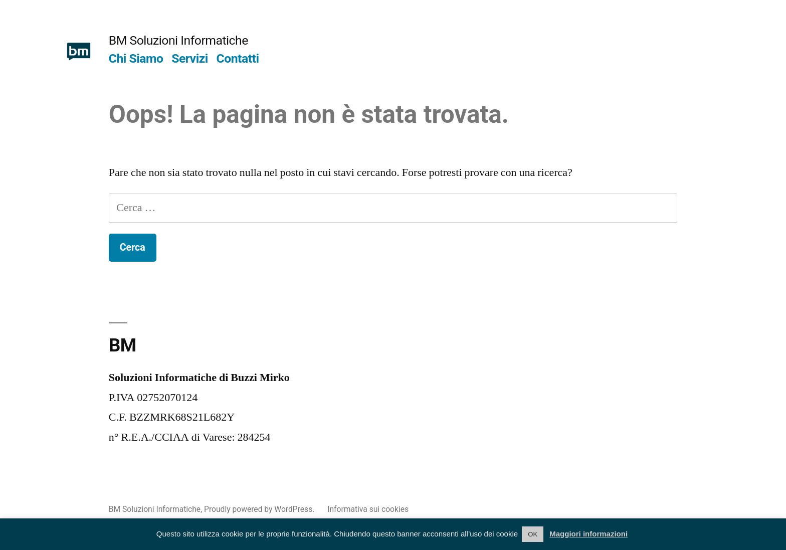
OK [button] (532, 534)
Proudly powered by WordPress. (260, 509)
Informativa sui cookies (368, 509)
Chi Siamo (136, 58)
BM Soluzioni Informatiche (178, 40)
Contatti (238, 58)
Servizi (189, 58)
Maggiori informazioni (588, 533)
